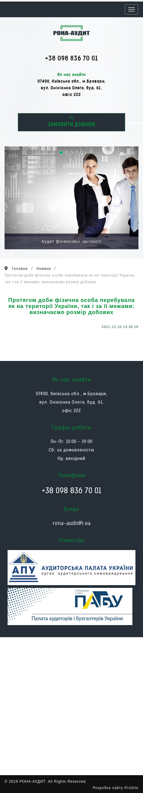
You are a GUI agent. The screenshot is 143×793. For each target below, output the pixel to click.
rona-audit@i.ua (72, 523)
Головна (20, 269)
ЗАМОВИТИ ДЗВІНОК (72, 121)
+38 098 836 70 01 (71, 58)
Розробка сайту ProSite (115, 788)
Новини (43, 269)
